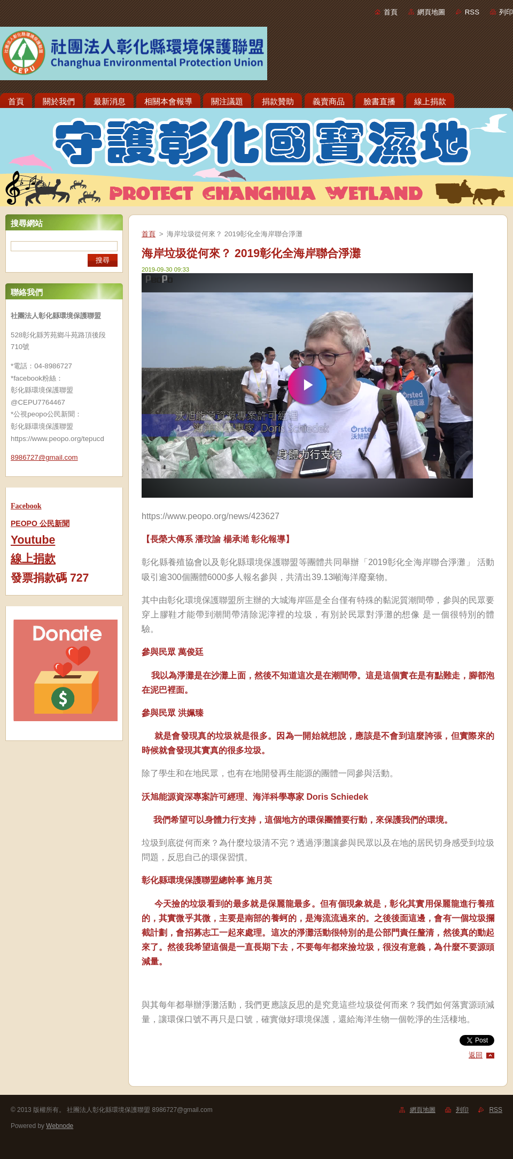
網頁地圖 (431, 12)
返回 (476, 1055)
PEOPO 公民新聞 (40, 523)
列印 (506, 12)
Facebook (26, 506)
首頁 (391, 12)
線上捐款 (33, 558)
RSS (472, 12)
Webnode (59, 1126)
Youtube (33, 540)
